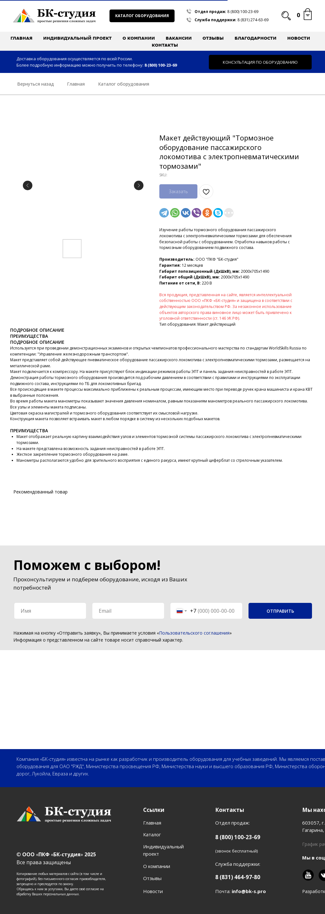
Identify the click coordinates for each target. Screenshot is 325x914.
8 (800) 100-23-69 (242, 11)
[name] (50, 611)
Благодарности (255, 38)
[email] (128, 611)
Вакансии (179, 38)
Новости (298, 38)
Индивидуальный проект (77, 38)
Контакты (165, 45)
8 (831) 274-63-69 (253, 20)
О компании (156, 866)
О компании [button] (139, 38)
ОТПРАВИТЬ (280, 611)
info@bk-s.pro (249, 891)
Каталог (152, 834)
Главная (21, 38)
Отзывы (213, 38)
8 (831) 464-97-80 (237, 877)
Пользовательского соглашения (194, 633)
